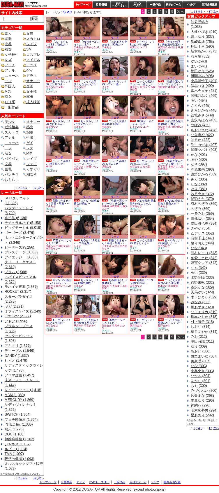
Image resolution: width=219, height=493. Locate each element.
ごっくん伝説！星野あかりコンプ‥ (170, 321)
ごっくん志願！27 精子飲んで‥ (58, 162)
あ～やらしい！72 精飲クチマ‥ (142, 321)
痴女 (8, 97)
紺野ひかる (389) (204, 174)
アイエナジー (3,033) (21, 257)
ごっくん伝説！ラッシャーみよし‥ (142, 83)
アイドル (33, 60)
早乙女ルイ (90, 325)
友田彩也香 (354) (204, 223)
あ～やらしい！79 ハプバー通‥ (114, 83)
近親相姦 (12, 127)
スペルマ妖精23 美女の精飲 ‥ (86, 202)
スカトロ (33, 39)
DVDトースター (137, 4)
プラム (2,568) (16, 272)
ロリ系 (10, 102)
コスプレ (33, 54)
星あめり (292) (202, 415)
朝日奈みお (64, 246)
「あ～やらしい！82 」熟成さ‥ (57, 43)
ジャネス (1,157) (18, 444)
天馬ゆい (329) (202, 292)
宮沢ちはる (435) (204, 120)
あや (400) (199, 159)
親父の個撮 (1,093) (19, 459)
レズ (8, 60)
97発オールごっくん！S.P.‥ (58, 242)
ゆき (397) (199, 164)
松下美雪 (163, 166)
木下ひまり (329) (204, 297)
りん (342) (199, 268)
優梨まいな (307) (204, 356)
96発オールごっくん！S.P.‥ (114, 321)
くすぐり (33, 169)
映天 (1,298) (14, 429)
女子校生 (12, 54)
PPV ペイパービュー (119, 4)
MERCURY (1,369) (19, 400)
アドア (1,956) (16, 321)
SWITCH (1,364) (17, 414)
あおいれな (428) (204, 130)
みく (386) (199, 179)
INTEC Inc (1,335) (19, 424)
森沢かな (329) (202, 287)
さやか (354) (200, 228)
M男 (8, 91)
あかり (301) (200, 381)
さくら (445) (200, 105)
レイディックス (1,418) (23, 390)
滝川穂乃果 (174, 126)
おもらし (12, 180)
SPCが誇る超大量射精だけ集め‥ (170, 123)
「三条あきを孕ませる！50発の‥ (114, 43)
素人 (8, 33)
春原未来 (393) (202, 169)
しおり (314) (200, 327)
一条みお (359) (202, 213)
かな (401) (199, 155)
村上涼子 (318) (202, 322)
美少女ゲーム (173, 4)
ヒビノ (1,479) (16, 360)
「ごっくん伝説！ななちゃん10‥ (86, 83)
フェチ (10, 65)
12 (35, 188)
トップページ (83, 4)
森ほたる (50, 285)
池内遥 (146, 166)
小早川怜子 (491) (204, 81)
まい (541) (199, 66)
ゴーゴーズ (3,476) (19, 233)
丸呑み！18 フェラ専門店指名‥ (143, 282)
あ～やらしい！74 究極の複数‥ (86, 282)
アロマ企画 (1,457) (19, 375)
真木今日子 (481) (204, 90)
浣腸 (29, 132)
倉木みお (163, 285)
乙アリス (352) (202, 233)
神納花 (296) (200, 405)
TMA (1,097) (14, 454)
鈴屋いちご (93, 166)
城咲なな (106, 166)
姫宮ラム (145, 87)
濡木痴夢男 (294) (204, 410)
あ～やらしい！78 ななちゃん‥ (58, 123)
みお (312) (199, 336)
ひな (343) (199, 248)
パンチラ (12, 174)
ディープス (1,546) (19, 350)
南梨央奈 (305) (202, 371)
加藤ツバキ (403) (204, 150)
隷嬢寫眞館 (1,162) (19, 439)
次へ (41, 188)
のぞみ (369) (200, 209)
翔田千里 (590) (202, 46)
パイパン (12, 159)
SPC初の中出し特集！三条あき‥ (170, 202)
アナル (10, 70)
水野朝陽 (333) (202, 277)
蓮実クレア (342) (204, 263)
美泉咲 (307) (200, 361)
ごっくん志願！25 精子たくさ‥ (142, 242)
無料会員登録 (172, 482)
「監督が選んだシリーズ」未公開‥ (114, 202)
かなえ (115, 246)
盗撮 (8, 39)
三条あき (78, 47)
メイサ (143, 47)
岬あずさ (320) (202, 307)
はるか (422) (200, 140)
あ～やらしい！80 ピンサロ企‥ (58, 83)
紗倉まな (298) (202, 395)
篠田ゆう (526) (202, 71)
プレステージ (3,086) (21, 252)
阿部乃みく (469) (204, 96)
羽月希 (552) (200, 56)
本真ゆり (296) (202, 400)
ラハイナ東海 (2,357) (21, 287)
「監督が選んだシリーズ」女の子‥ (170, 83)
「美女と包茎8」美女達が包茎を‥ (170, 43)
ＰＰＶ (80, 482)
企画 (29, 86)
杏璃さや (78, 169)
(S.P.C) (49, 49)
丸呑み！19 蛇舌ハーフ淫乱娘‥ (87, 242)
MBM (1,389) (15, 395)
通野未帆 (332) (202, 282)
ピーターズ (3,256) (19, 247)
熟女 (8, 49)
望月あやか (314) (204, 332)
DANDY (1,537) (17, 356)
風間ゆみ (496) (202, 76)
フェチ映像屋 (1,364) (21, 419)
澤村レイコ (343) (204, 253)
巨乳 (8, 169)
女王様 (31, 91)
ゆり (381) (199, 189)
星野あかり (164, 325)
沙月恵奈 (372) (202, 194)
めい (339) (199, 272)
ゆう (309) (199, 346)
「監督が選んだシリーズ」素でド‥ (170, 162)
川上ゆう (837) (202, 36)
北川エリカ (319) (204, 312)
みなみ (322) (200, 302)
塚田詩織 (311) (202, 341)
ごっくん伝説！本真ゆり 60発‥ (114, 123)
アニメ (31, 65)
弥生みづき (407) (204, 145)
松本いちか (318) (204, 317)
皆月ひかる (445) (204, 110)
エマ (145, 126)
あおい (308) (200, 351)
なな (140, 126)
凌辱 (8, 44)
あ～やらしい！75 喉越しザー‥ (170, 242)
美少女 (10, 122)
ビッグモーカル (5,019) (23, 227)
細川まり (135, 87)
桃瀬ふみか (52, 246)
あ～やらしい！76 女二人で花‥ (142, 162)
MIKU (61, 87)
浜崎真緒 (114, 206)
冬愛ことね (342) (204, 258)
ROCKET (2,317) (18, 291)
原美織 (49, 47)
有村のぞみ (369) (204, 204)
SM (29, 49)
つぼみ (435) (200, 125)
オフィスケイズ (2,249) (23, 311)
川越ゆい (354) (202, 218)
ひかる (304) (200, 376)
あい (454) (199, 100)
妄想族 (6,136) (16, 218)
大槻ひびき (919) (204, 32)
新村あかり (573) (204, 51)
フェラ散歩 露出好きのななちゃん (143, 202)
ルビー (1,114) (16, 449)
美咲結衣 (163, 87)
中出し (31, 137)
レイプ (31, 44)
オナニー (33, 81)
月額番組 (101, 4)
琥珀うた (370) (202, 199)
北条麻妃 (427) (202, 135)
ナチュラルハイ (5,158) (23, 223)
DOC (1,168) (15, 434)
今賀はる (163, 47)
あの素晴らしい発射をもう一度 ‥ (114, 282)
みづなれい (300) (204, 390)
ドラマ (31, 76)
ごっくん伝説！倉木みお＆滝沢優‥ (170, 282)
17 (210, 11)
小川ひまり (174, 47)
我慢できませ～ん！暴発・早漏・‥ (58, 202)
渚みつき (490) (202, 86)
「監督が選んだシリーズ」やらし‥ (86, 162)
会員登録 (209, 4)
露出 (29, 97)
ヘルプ (191, 4)
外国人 (10, 86)
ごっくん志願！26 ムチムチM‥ (114, 162)
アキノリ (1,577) (18, 346)
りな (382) (199, 184)
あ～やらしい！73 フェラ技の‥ (58, 321)
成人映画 (33, 102)
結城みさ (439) (202, 115)
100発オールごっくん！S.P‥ (142, 123)
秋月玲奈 (78, 325)
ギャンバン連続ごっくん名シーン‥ (58, 282)
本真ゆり (135, 47)
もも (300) (199, 386)
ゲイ (29, 70)
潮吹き (31, 174)
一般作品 (155, 4)
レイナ (133, 126)
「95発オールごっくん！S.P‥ (86, 43)
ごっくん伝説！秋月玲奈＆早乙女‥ (86, 321)
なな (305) (199, 366)
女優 (29, 33)
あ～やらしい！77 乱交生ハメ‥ (86, 123)
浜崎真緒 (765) (202, 41)
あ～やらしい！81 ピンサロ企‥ (142, 43)
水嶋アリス (174, 166)
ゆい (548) (199, 61)
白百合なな (90, 47)
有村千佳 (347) (202, 238)
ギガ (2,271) (14, 306)
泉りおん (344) (202, 243)
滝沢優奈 (173, 285)
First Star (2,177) (18, 316)
